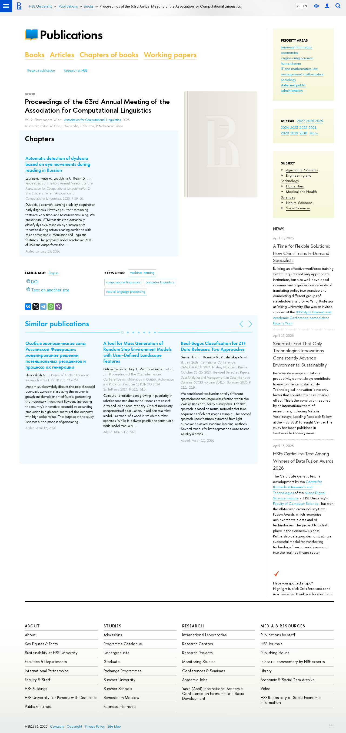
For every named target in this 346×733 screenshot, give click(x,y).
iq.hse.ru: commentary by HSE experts (293, 661)
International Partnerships (46, 670)
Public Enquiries (38, 706)
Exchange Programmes (122, 670)
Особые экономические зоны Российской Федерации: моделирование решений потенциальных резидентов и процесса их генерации (55, 355)
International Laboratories (204, 634)
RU (299, 6)
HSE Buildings (36, 688)
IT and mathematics (296, 68)
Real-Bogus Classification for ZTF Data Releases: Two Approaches (213, 346)
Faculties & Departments (46, 661)
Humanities (295, 186)
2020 (285, 132)
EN (305, 6)
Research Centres (197, 643)
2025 (319, 120)
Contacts (57, 726)
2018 (303, 132)
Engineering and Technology (296, 178)
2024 (285, 127)
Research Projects (197, 652)
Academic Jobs (194, 679)
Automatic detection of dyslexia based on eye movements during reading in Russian (57, 164)
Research (193, 625)
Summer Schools (118, 688)
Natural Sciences (299, 202)
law (315, 68)
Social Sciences (298, 208)
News (278, 229)
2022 (303, 127)
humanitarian (291, 63)
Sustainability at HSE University (51, 652)
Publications (71, 34)
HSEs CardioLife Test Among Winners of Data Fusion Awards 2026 (303, 460)
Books (34, 54)
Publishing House (275, 652)
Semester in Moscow (121, 697)
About (32, 625)
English (54, 273)
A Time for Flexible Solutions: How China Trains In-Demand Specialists (301, 253)
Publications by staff (278, 634)
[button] (122, 332)
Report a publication (41, 70)
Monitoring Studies (198, 661)
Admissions (113, 634)
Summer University (119, 679)
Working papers (170, 54)
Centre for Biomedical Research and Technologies (297, 487)
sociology (288, 79)
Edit (331, 725)
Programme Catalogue (123, 643)
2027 (301, 120)
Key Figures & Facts (41, 643)
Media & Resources (283, 625)
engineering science (297, 57)
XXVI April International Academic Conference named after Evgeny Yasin (302, 317)
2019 (294, 132)
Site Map (114, 726)
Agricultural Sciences (302, 169)
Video (266, 688)
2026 (310, 120)
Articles (62, 54)
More (314, 132)
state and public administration (293, 88)
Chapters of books (108, 54)
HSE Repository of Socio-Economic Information (290, 700)
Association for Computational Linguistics (92, 120)
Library (266, 670)
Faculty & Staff (38, 679)
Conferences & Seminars (203, 670)
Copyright (74, 726)
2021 (313, 127)
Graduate (112, 661)
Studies (113, 625)
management (291, 74)
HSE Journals (271, 643)
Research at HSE (75, 70)
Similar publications (57, 323)
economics (289, 52)
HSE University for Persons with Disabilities (61, 697)
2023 (294, 127)
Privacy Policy (95, 726)
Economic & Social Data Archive (288, 679)
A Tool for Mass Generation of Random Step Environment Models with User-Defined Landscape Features (137, 352)
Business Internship (120, 706)
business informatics (296, 47)
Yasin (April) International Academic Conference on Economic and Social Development (213, 693)
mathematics (313, 74)
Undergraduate (116, 652)
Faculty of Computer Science (295, 503)
